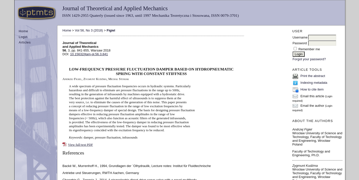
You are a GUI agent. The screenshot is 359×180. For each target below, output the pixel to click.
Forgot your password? (309, 59)
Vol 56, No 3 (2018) (89, 30)
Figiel (111, 30)
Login (23, 37)
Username (300, 37)
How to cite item (311, 89)
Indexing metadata (313, 82)
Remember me (309, 49)
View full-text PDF (80, 144)
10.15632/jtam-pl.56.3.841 (89, 54)
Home (23, 31)
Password (300, 43)
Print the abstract (312, 76)
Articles (25, 42)
